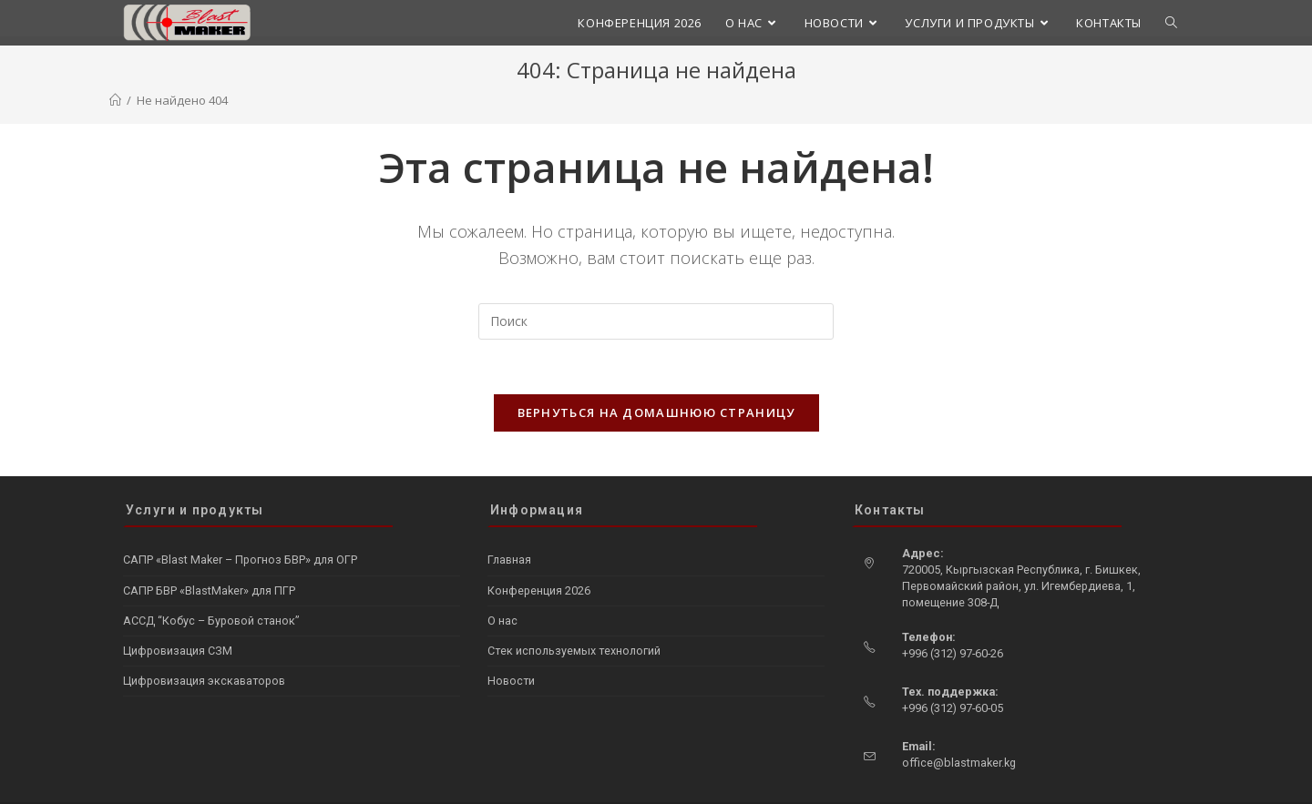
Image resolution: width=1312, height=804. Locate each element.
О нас (502, 584)
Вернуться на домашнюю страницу (656, 412)
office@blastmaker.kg (959, 726)
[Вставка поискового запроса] (656, 321)
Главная (509, 524)
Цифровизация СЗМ (177, 614)
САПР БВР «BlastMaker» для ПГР (209, 554)
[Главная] (115, 100)
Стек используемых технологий (574, 614)
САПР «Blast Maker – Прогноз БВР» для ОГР (240, 524)
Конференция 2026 (538, 554)
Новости (511, 644)
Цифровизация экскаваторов (204, 644)
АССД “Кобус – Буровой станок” (211, 584)
